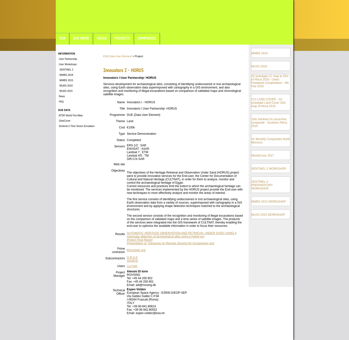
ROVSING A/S (136, 250)
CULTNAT (132, 266)
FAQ (61, 101)
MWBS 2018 (65, 75)
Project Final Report (139, 240)
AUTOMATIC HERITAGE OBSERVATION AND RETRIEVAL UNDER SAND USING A (182, 233)
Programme (117, 115)
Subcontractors (115, 258)
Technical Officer (119, 292)
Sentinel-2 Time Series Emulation (76, 126)
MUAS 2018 (65, 85)
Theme (120, 121)
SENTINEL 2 (65, 69)
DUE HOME (81, 38)
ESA (62, 38)
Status (121, 140)
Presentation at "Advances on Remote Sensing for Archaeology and (170, 243)
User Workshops (67, 64)
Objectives (118, 170)
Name (121, 102)
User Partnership (67, 59)
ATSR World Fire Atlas (70, 115)
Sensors (119, 146)
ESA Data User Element (117, 56)
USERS (102, 38)
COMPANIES (147, 38)
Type (122, 133)
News (61, 96)
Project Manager (119, 274)
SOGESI (132, 260)
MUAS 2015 (65, 91)
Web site (119, 164)
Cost (122, 127)
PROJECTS (122, 38)
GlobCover (64, 120)
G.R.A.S (132, 257)
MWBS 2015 (65, 80)
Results (120, 234)
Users (121, 266)
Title (122, 108)
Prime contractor (118, 250)
